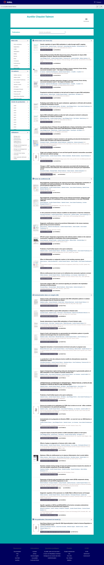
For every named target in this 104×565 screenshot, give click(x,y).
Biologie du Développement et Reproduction (20, 146)
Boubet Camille (53, 240)
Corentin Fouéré (44, 46)
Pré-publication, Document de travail (62, 519)
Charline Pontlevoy (65, 275)
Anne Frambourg (84, 214)
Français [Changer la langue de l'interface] (98, 2)
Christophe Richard (18, 89)
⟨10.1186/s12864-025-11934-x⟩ (65, 47)
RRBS (15, 54)
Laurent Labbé (84, 374)
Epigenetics (16, 46)
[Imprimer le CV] (101, 7)
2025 (15, 108)
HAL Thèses (69, 558)
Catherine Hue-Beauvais (52, 71)
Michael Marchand (69, 302)
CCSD (86, 551)
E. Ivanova (42, 71)
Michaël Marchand (60, 336)
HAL (69, 553)
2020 (15, 119)
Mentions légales (35, 555)
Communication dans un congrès (62, 295)
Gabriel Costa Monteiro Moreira (79, 312)
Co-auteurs (19, 71)
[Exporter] (98, 7)
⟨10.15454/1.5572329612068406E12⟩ (48, 339)
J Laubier (79, 71)
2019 (15, 122)
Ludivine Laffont (75, 214)
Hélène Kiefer (17, 77)
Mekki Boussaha (18, 98)
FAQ (17, 553)
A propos (35, 551)
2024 (15, 110)
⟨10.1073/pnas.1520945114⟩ (50, 145)
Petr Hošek (76, 118)
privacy (34, 553)
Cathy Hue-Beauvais (53, 261)
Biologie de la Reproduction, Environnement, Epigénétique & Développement (17, 139)
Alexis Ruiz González (61, 526)
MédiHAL (69, 560)
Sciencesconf (86, 555)
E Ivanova (42, 83)
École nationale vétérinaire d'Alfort (20, 158)
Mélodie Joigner (71, 526)
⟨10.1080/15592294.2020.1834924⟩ (51, 411)
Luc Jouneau (17, 82)
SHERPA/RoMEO (52, 558)
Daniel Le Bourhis (65, 494)
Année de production (19, 102)
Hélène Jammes (18, 75)
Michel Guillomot (62, 142)
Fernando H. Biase (44, 142)
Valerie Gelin (81, 275)
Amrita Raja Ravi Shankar (70, 46)
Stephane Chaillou (44, 155)
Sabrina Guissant (71, 482)
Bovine (15, 56)
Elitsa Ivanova (43, 226)
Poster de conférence (62, 179)
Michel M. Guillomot (45, 508)
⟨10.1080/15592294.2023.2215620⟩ (66, 85)
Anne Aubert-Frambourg (19, 79)
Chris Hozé (60, 46)
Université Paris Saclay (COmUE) (19, 154)
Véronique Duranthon (45, 214)
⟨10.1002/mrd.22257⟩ (77, 172)
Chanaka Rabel (53, 142)
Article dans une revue (62, 40)
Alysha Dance (71, 94)
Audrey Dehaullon (53, 302)
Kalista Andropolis (78, 142)
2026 (15, 105)
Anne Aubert (81, 386)
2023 (15, 112)
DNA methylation (18, 44)
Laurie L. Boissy (55, 508)
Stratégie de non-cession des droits (52, 555)
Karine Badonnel (44, 187)
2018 (15, 124)
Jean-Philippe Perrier (45, 58)
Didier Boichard (17, 91)
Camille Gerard (85, 348)
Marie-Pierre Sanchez (19, 96)
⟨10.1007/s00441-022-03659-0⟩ (62, 95)
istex (54, 174)
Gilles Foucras (52, 457)
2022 (15, 115)
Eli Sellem (16, 86)
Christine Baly (80, 240)
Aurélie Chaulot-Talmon (57, 58)
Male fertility (17, 68)
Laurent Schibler (75, 58)
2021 (15, 117)
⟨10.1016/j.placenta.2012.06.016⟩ (70, 485)
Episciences (87, 553)
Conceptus (16, 61)
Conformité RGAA (34, 560)
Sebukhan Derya (68, 362)
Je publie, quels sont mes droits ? (52, 551)
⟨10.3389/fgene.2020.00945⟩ (61, 131)
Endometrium (17, 63)
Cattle (15, 49)
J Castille (73, 83)
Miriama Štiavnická (44, 118)
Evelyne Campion (53, 482)
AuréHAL (17, 560)
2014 (15, 129)
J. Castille (73, 71)
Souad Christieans (85, 155)
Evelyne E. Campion (64, 508)
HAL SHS (69, 555)
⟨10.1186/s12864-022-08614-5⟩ (65, 119)
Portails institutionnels (69, 551)
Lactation (16, 65)
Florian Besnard (81, 46)
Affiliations (19, 132)
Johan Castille (76, 226)
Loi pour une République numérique (52, 553)
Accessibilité (35, 558)
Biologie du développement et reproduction (20, 150)
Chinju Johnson (44, 94)
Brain (15, 58)
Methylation (16, 51)
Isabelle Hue (70, 142)
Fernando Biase (44, 287)
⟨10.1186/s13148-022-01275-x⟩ (66, 107)
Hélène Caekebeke (66, 155)
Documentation (17, 551)
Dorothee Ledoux (75, 457)
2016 (15, 127)
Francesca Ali (17, 94)
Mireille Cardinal (76, 155)
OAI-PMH (17, 558)
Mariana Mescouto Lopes (46, 348)
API (17, 555)
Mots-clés (19, 40)
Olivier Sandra (70, 170)
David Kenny (83, 118)
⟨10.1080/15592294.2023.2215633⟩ (60, 73)
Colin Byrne (73, 130)
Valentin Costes (17, 84)
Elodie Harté (61, 302)
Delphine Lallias (44, 302)
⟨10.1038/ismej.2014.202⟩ (85, 158)
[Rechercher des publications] (65, 32)
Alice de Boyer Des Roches (63, 457)
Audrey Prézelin (62, 482)
